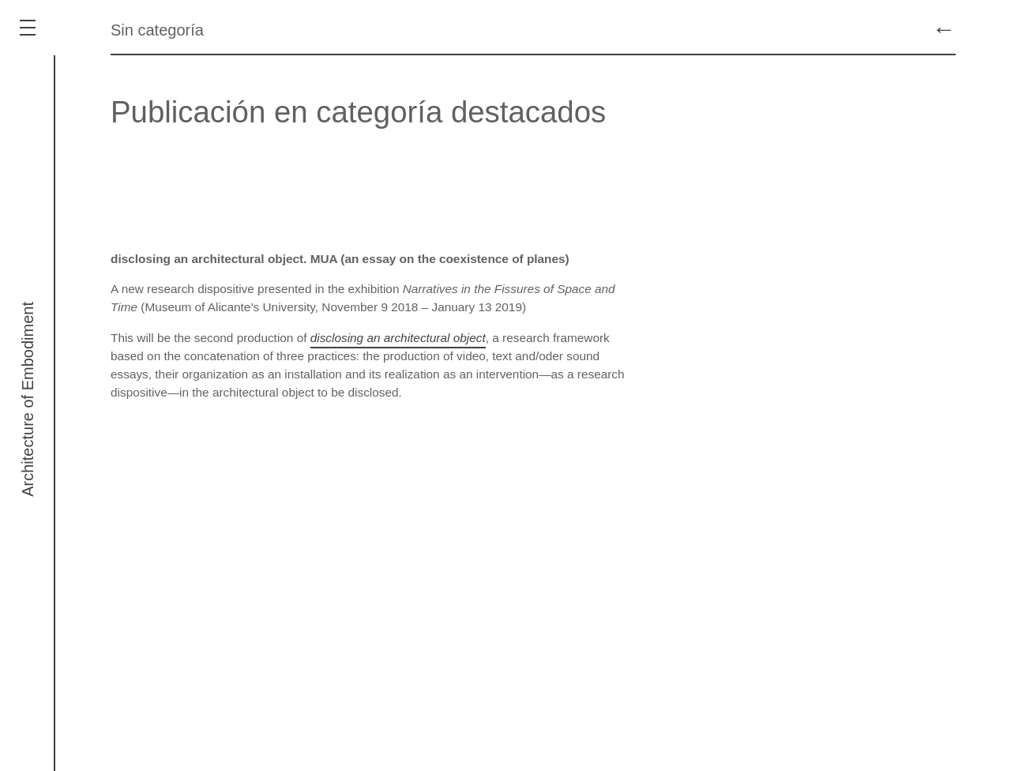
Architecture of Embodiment (27, 399)
